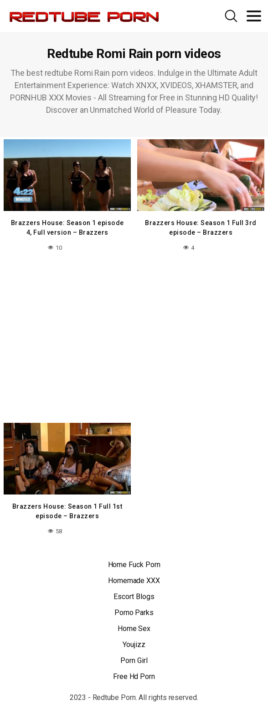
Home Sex (134, 628)
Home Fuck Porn (134, 564)
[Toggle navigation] (254, 16)
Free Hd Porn (134, 676)
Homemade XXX (134, 580)
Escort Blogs (133, 596)
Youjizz (134, 644)
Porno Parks (134, 612)
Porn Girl (133, 660)
